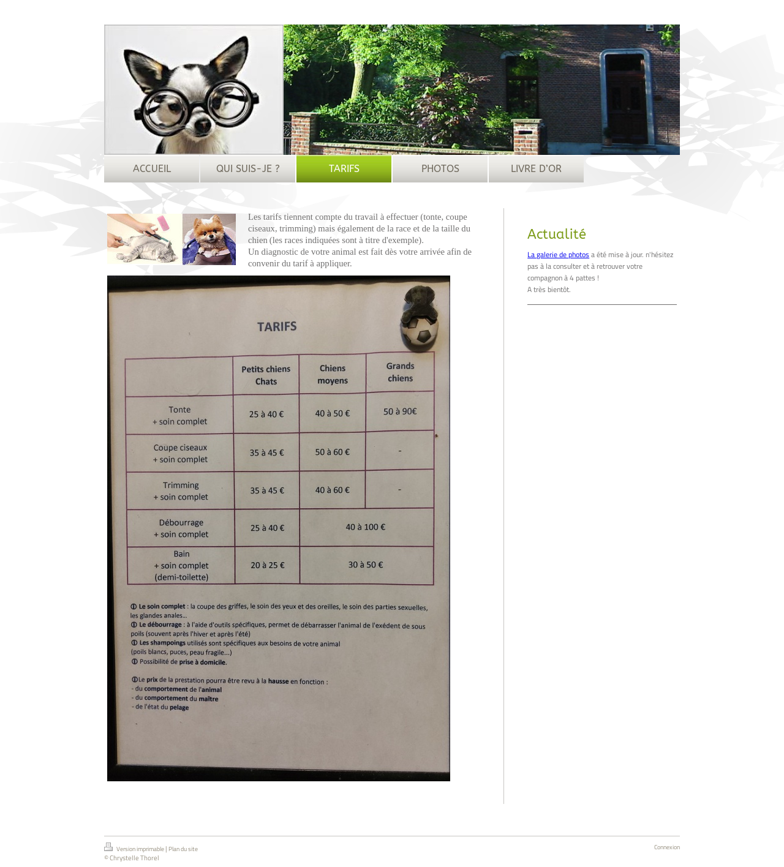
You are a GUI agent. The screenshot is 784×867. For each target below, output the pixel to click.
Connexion (667, 847)
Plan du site (183, 849)
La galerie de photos (558, 254)
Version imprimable (134, 848)
